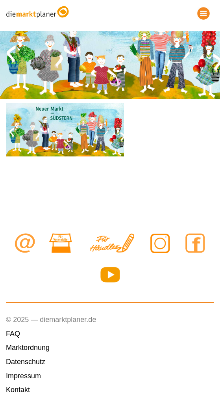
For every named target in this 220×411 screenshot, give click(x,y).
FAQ (13, 334)
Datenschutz (25, 362)
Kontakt (18, 390)
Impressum (23, 376)
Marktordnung (28, 347)
